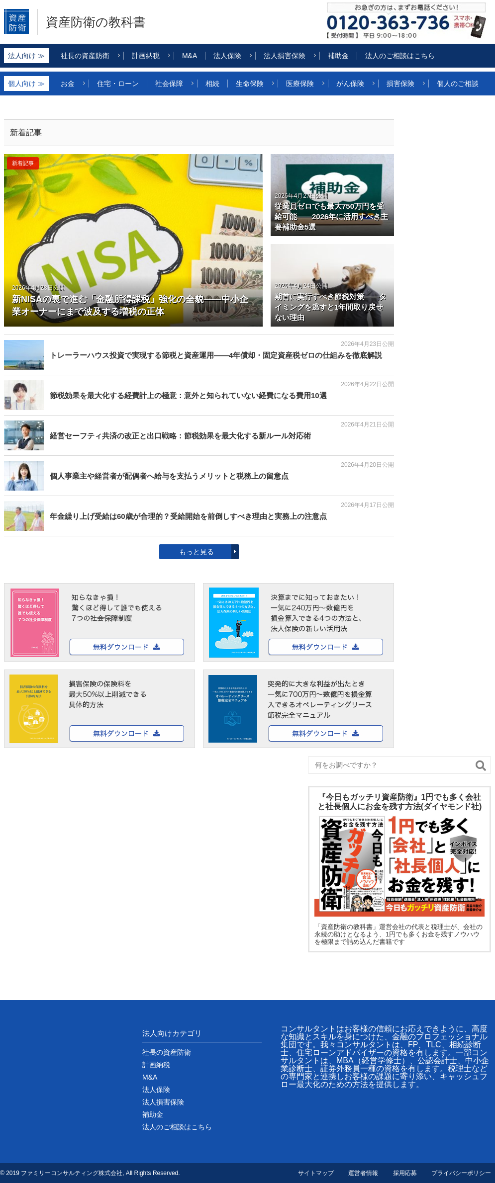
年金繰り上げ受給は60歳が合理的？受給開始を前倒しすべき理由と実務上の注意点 (188, 516)
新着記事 (26, 132)
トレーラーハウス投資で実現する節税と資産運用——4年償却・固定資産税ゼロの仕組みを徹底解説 (216, 355)
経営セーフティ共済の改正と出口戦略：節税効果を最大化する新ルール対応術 (180, 435)
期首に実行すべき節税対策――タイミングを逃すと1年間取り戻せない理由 (331, 307)
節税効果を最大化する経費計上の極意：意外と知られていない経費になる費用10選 (188, 395)
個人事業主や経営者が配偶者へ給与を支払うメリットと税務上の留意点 (169, 476)
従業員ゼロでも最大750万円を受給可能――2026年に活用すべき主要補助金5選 (331, 216)
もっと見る (196, 552)
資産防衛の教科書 (96, 22)
